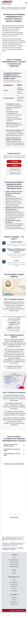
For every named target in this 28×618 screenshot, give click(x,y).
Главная (3, 7)
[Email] (14, 615)
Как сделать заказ (14, 582)
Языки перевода (14, 603)
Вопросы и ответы (14, 586)
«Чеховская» (12, 549)
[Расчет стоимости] (24, 615)
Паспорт (24, 7)
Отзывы (14, 599)
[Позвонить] (19, 615)
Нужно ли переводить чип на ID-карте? (12, 454)
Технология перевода (14, 564)
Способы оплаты (14, 584)
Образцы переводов (14, 601)
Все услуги (14, 573)
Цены (14, 579)
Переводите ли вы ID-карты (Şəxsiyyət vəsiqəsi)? (11, 445)
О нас (14, 557)
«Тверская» (20, 548)
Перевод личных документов (13, 7)
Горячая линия (14, 590)
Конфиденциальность (14, 566)
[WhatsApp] (3, 615)
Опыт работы (14, 597)
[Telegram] (9, 615)
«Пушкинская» (5, 549)
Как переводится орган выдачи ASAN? (12, 449)
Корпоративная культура (14, 559)
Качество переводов (14, 561)
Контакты (14, 588)
